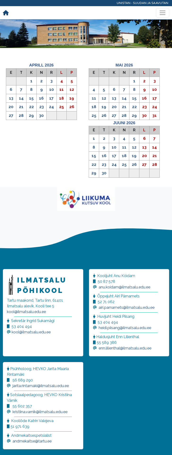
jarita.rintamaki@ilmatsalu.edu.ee (41, 386)
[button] (9, 445)
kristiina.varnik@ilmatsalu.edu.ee (40, 412)
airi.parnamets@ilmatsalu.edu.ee (126, 307)
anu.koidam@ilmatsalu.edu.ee (124, 287)
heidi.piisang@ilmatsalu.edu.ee (125, 328)
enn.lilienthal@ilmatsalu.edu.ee (125, 348)
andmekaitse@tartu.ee (32, 441)
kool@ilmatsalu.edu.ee (26, 311)
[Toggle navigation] (162, 13)
